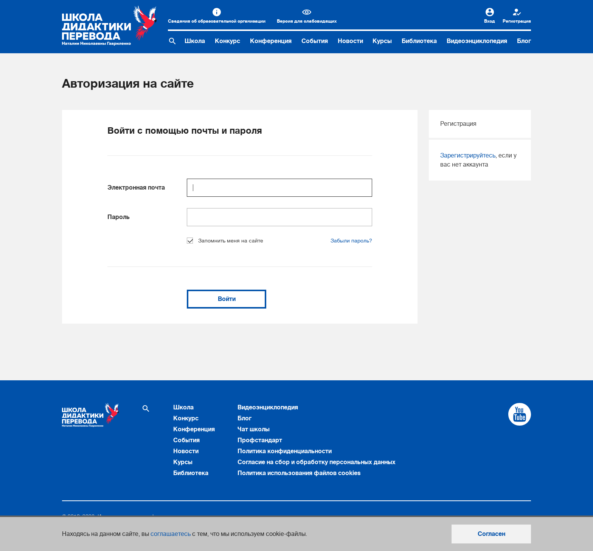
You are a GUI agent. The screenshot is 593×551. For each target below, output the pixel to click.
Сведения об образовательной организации (216, 21)
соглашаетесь (171, 534)
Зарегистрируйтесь (467, 155)
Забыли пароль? (351, 241)
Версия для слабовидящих (307, 21)
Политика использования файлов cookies (299, 473)
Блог (524, 41)
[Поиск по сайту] (172, 41)
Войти (227, 299)
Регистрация (517, 21)
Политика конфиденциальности (285, 451)
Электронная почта (136, 187)
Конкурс (227, 41)
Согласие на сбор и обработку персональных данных (317, 462)
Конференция (271, 41)
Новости (350, 41)
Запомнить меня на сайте (225, 241)
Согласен (491, 534)
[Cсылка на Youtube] (519, 414)
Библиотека (419, 41)
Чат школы (254, 429)
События (314, 41)
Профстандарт (260, 440)
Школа (195, 41)
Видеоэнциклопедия (477, 41)
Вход (489, 21)
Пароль (118, 217)
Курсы (382, 41)
